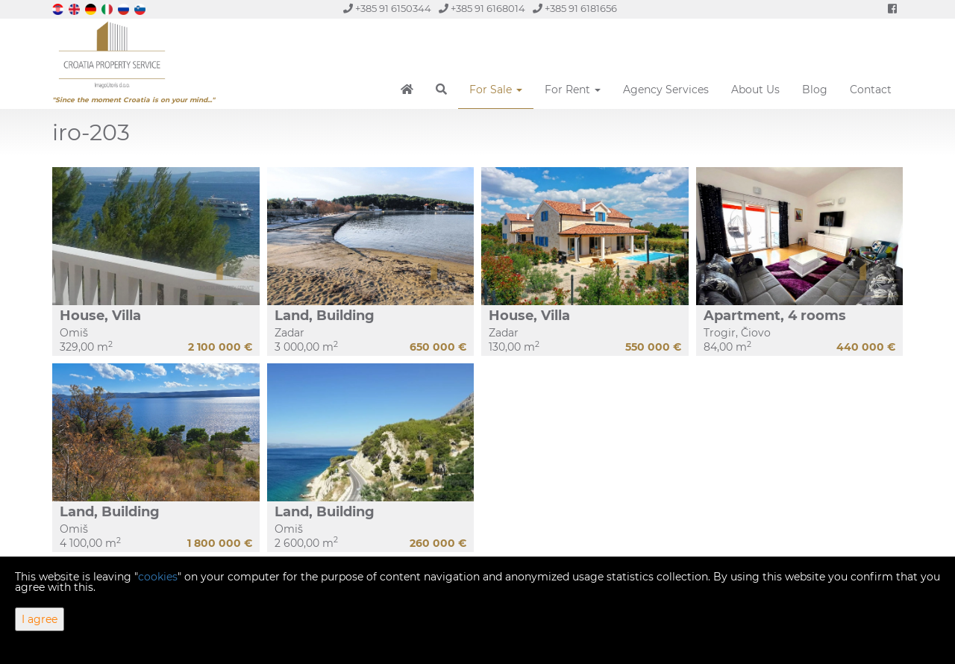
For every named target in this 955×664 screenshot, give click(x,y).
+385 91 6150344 (387, 8)
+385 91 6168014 (482, 8)
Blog (814, 89)
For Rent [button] (573, 89)
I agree (39, 619)
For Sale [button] (495, 89)
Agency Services (666, 89)
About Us (755, 89)
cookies (158, 576)
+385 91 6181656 (575, 8)
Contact (871, 89)
